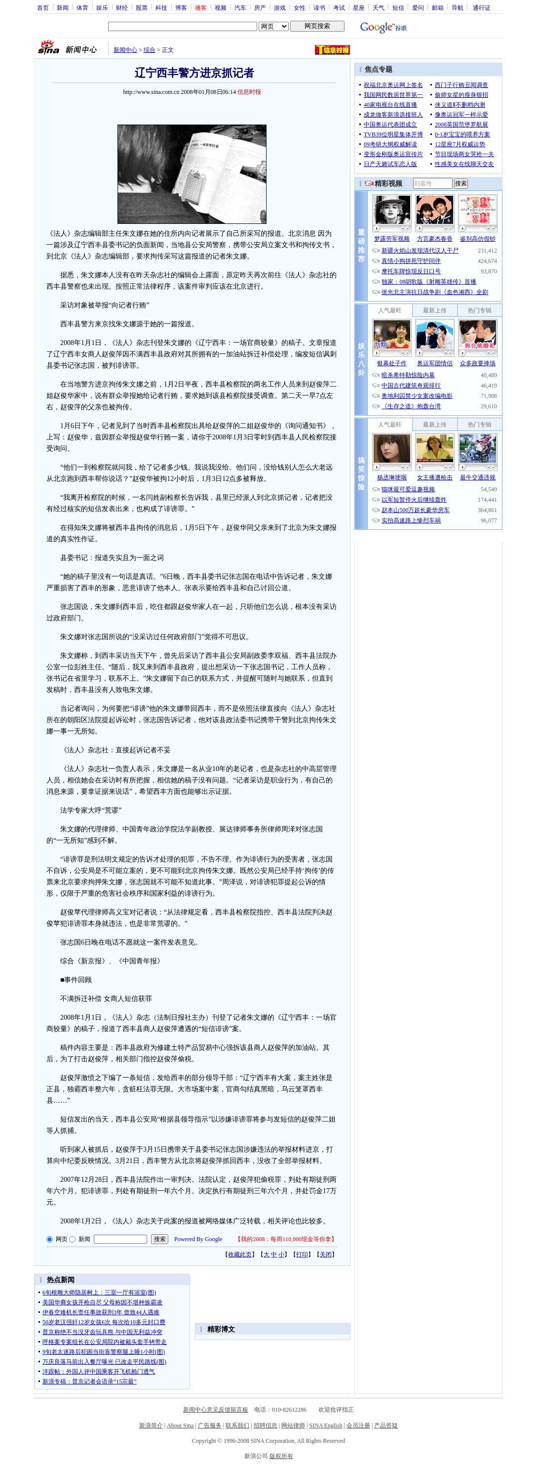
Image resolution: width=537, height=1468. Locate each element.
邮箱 (438, 7)
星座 (359, 7)
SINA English (325, 1425)
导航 (457, 7)
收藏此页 (240, 1254)
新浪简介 (151, 1425)
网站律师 (293, 1425)
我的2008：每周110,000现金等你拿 (286, 1239)
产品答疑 (386, 1425)
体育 (82, 7)
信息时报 (249, 91)
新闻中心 (125, 49)
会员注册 (358, 1425)
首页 (43, 7)
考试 (339, 7)
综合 (149, 49)
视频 (221, 7)
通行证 (482, 7)
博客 (181, 7)
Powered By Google (198, 1239)
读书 (319, 7)
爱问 (418, 7)
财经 (122, 7)
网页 (62, 1239)
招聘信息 (265, 1425)
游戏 (280, 7)
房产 (260, 7)
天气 (378, 7)
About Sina (180, 1425)
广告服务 (210, 1425)
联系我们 (237, 1425)
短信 (398, 7)
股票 (142, 7)
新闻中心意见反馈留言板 (215, 1409)
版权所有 (281, 1456)
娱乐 (102, 7)
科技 (161, 7)
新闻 (63, 7)
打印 (302, 1254)
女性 (300, 7)
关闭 (326, 1254)
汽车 (240, 7)
